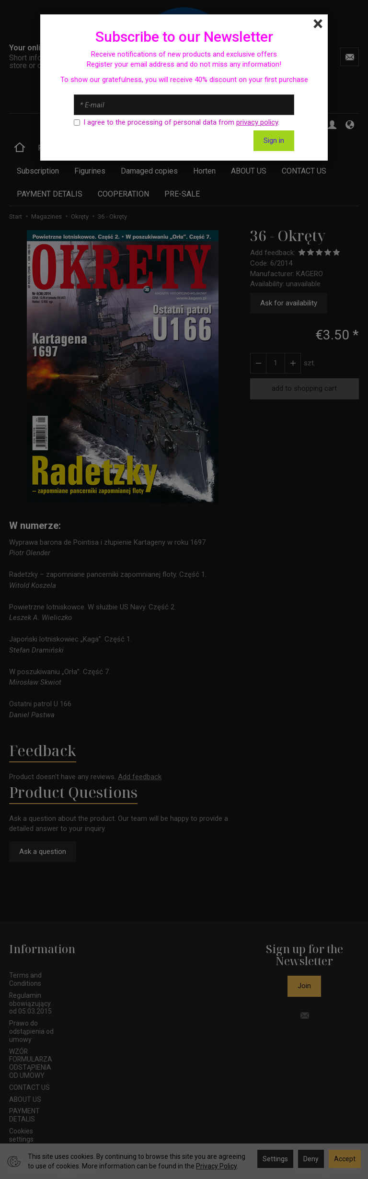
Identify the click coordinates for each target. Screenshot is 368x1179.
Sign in (274, 140)
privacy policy (257, 122)
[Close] (318, 24)
